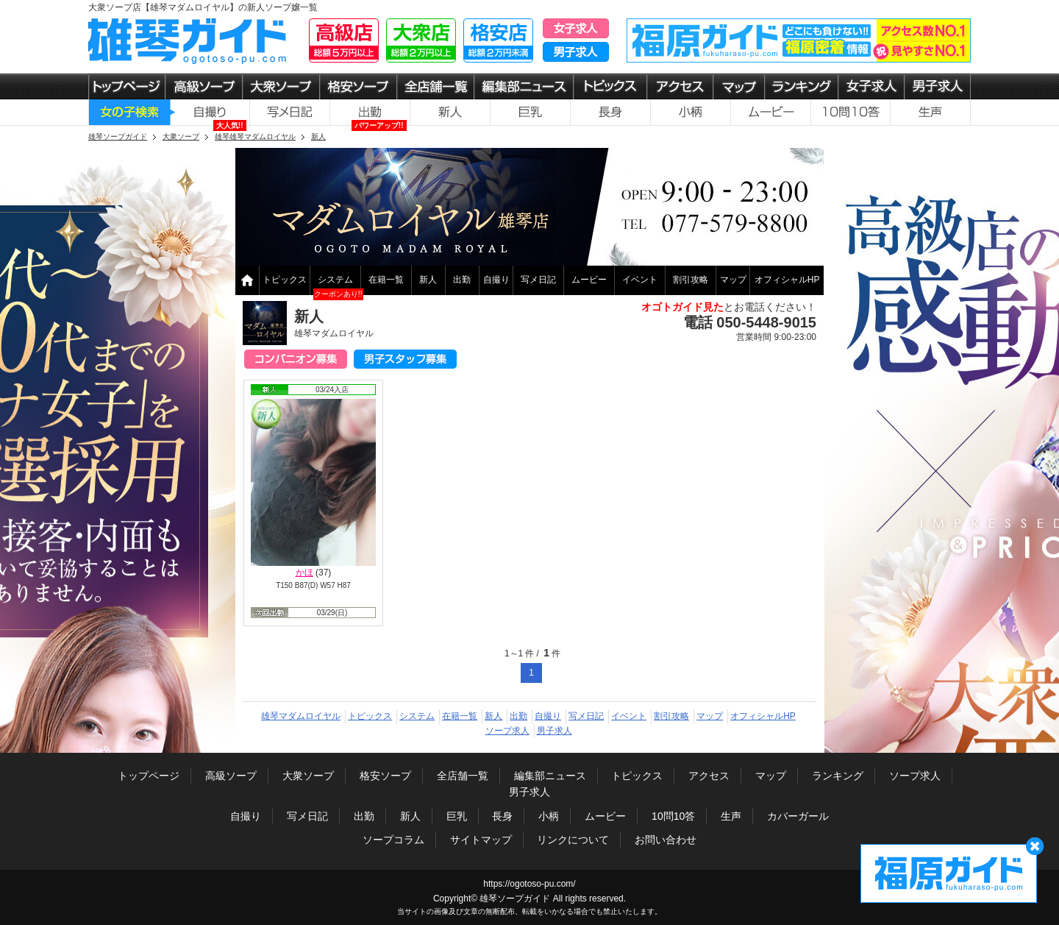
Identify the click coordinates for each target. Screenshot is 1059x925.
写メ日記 (538, 279)
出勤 (462, 279)
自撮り (496, 279)
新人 (428, 279)
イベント (639, 279)
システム (335, 279)
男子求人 (554, 731)
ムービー (589, 279)
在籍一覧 (386, 279)
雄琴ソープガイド (514, 898)
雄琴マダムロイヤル (300, 716)
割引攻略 (690, 279)
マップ (733, 279)
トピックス (285, 279)
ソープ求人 (507, 731)
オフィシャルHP (787, 279)
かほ (304, 572)
